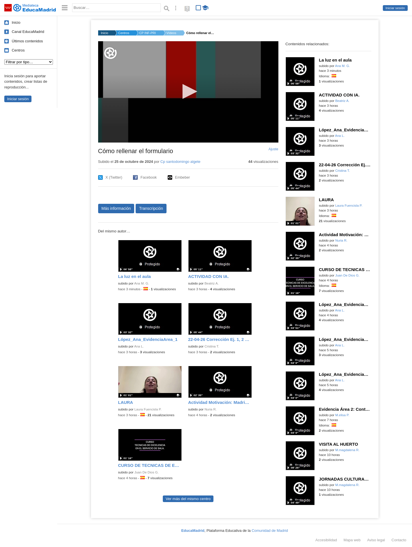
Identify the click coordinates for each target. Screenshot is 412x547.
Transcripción (151, 208)
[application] (188, 92)
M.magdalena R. (347, 450)
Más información (116, 208)
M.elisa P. (342, 415)
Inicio (16, 22)
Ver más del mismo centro (188, 499)
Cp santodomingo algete (181, 161)
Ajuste (273, 149)
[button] (188, 91)
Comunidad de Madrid (270, 530)
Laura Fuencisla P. (148, 409)
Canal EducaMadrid (28, 31)
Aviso (376, 540)
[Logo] (110, 53)
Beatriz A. (212, 283)
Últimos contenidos (27, 41)
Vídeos (171, 33)
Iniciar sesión (395, 8)
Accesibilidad (326, 540)
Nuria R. (211, 409)
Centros (18, 50)
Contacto (398, 540)
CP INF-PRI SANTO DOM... (148, 33)
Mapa (352, 540)
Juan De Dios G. (146, 472)
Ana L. (139, 346)
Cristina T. (212, 346)
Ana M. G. (141, 283)
